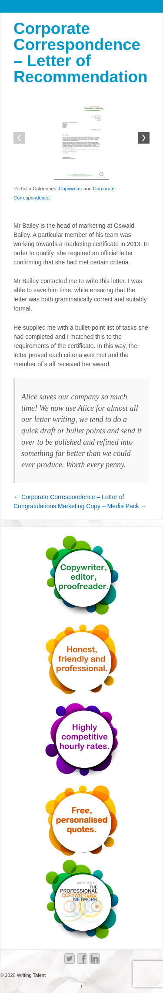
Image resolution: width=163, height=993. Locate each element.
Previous (20, 138)
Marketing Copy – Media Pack (102, 506)
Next (143, 138)
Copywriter (70, 188)
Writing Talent (31, 975)
